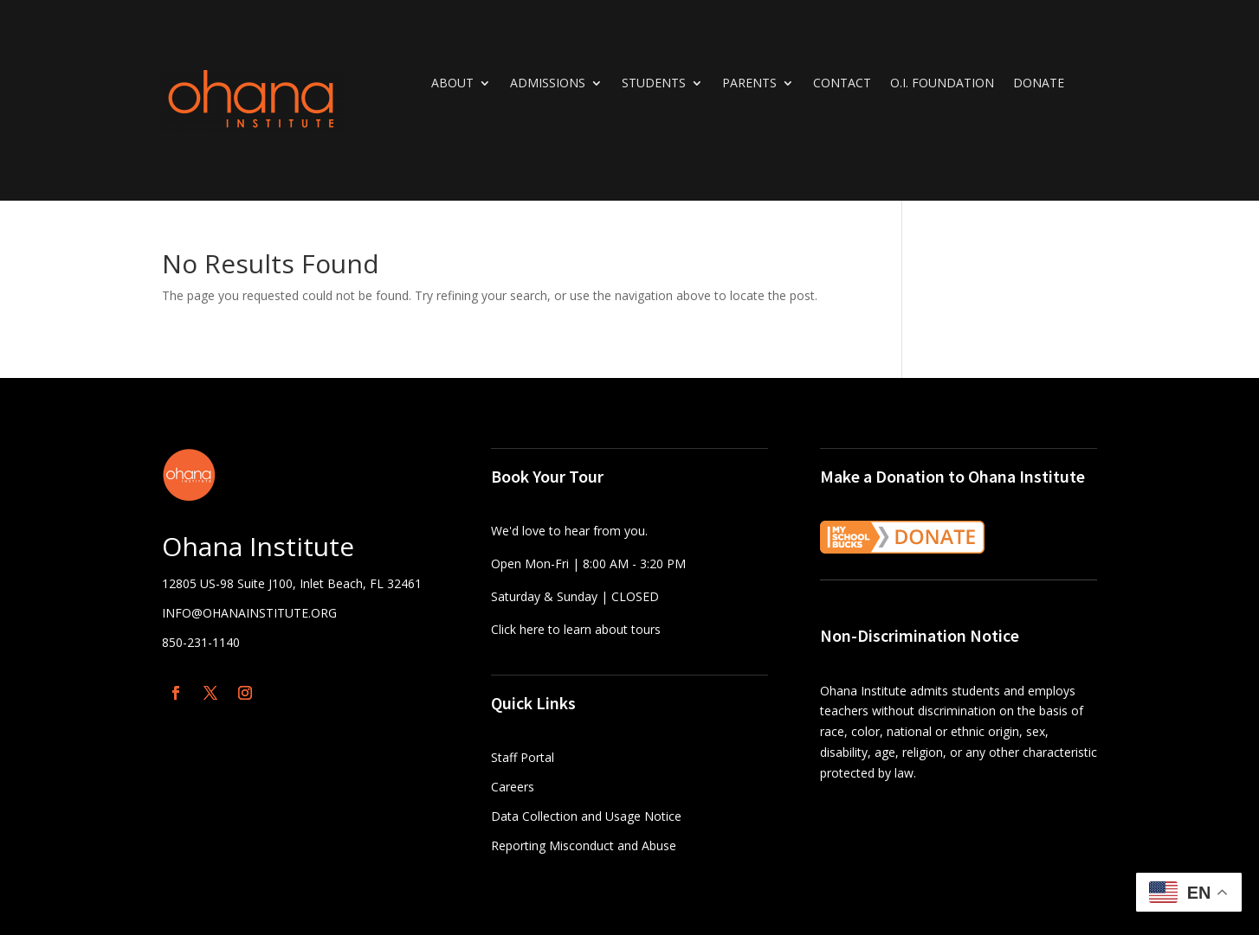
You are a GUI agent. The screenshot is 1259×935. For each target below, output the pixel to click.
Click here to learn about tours (576, 629)
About (452, 84)
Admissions (547, 84)
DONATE (1038, 84)
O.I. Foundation (942, 84)
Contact (842, 84)
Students (654, 84)
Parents (749, 84)
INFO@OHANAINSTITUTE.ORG (249, 613)
